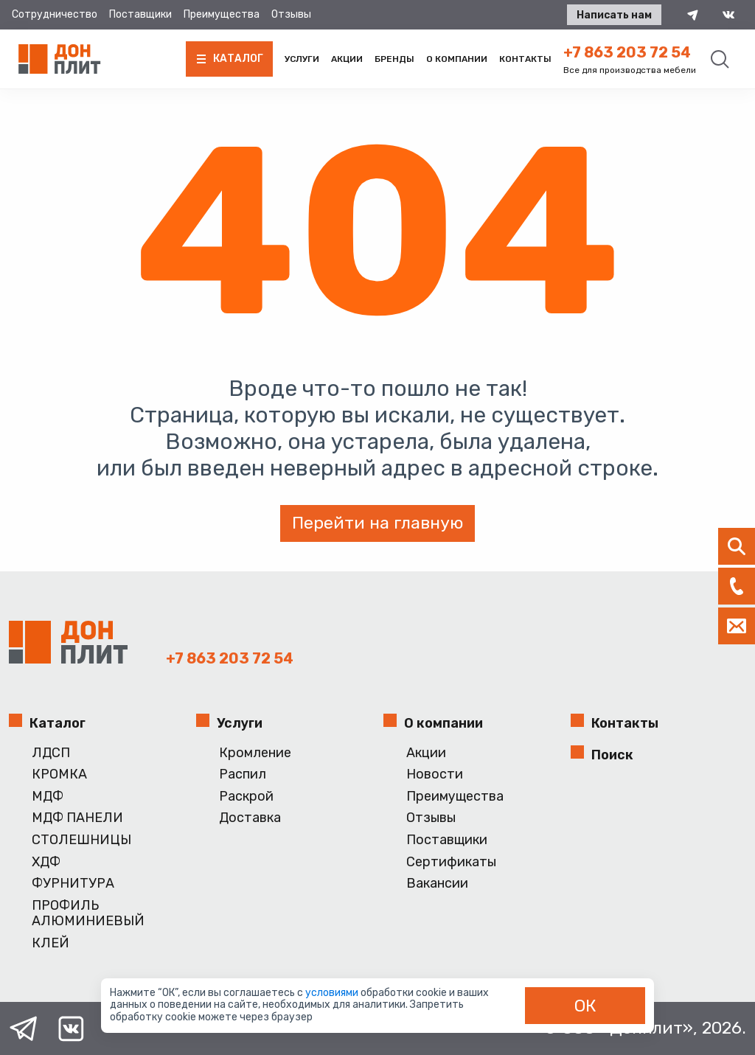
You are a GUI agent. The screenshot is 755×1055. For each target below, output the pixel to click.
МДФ (47, 796)
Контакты (525, 59)
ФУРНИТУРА (73, 883)
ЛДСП (51, 753)
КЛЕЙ (50, 943)
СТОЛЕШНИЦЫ (81, 840)
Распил (242, 774)
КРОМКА (59, 774)
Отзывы (291, 14)
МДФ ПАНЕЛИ (77, 818)
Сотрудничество (54, 14)
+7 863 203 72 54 (627, 52)
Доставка (250, 818)
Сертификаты (451, 862)
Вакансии (437, 883)
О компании (456, 59)
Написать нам (613, 15)
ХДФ (46, 862)
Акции (347, 59)
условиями (333, 992)
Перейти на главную (377, 522)
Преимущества (222, 14)
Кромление (255, 753)
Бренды (394, 59)
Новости (434, 774)
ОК (585, 1005)
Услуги (302, 59)
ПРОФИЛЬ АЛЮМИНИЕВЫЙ (88, 914)
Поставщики (140, 14)
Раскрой (246, 796)
